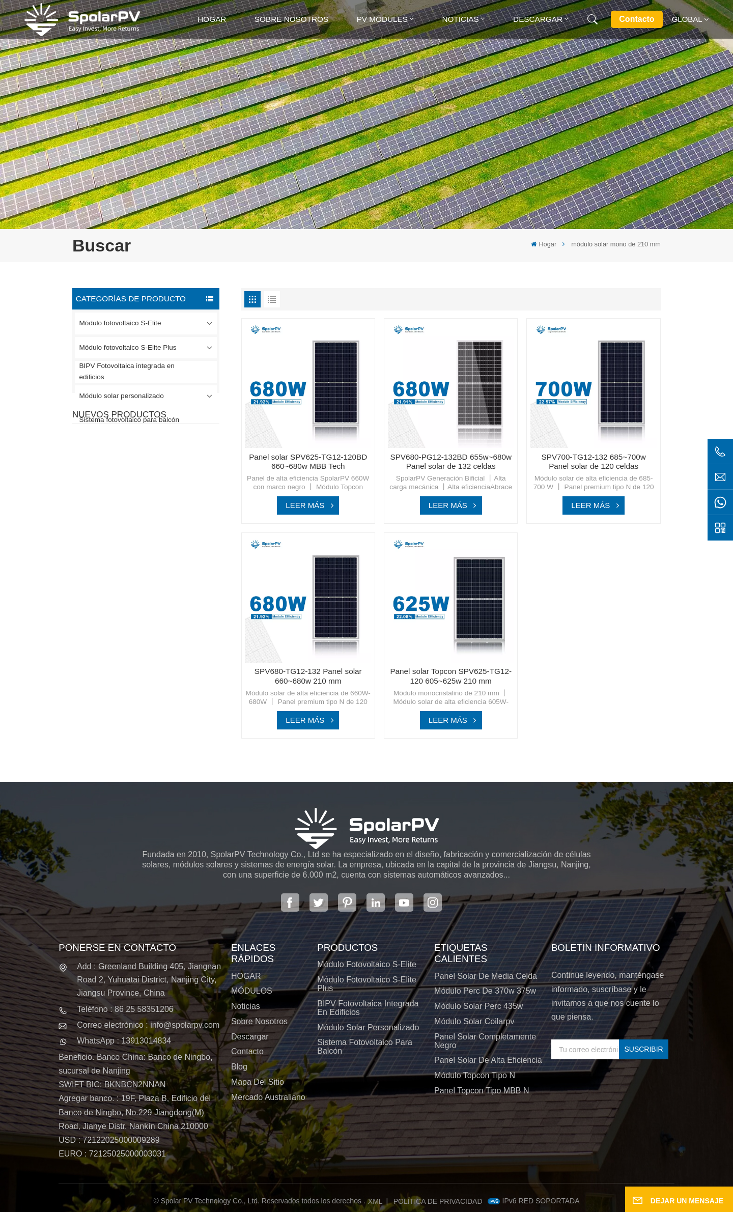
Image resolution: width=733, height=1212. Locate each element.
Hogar (212, 19)
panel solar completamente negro (485, 1041)
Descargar (537, 19)
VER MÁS (144, 506)
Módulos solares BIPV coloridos (159, 655)
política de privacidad (438, 1201)
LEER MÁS (305, 505)
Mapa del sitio (257, 1082)
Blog (239, 1066)
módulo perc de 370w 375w (485, 990)
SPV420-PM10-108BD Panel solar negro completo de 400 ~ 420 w (167, 487)
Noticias (460, 19)
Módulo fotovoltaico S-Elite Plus (128, 347)
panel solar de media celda (485, 976)
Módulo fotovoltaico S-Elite (120, 323)
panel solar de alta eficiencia (488, 1060)
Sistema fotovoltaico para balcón (129, 420)
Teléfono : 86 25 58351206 (125, 1009)
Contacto (636, 19)
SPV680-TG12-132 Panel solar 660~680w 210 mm (164, 599)
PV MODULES (382, 19)
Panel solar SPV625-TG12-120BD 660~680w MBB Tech (308, 462)
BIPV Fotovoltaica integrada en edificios (127, 371)
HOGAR (246, 976)
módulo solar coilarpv (474, 1021)
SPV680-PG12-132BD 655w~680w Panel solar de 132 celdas (451, 462)
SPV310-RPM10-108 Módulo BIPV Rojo (157, 543)
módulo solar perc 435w (478, 1006)
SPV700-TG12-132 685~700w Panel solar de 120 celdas (593, 462)
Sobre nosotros (291, 19)
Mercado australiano (268, 1097)
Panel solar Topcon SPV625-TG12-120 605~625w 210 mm (451, 676)
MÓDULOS (251, 990)
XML (375, 1201)
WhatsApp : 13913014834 (124, 1040)
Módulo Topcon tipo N (474, 1075)
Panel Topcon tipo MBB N (481, 1090)
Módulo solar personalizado (121, 396)
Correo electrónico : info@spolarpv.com (148, 1025)
